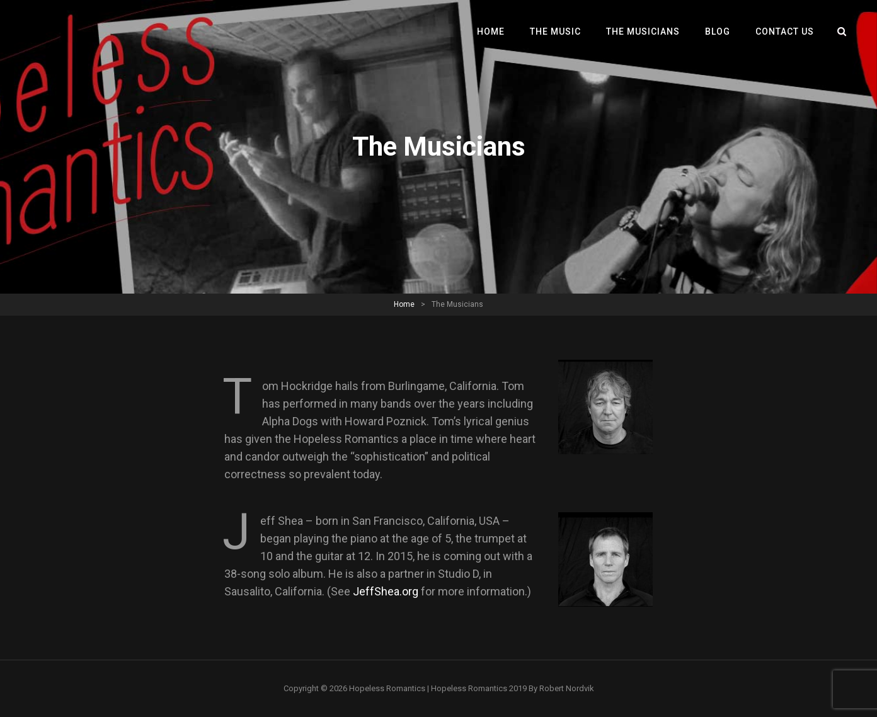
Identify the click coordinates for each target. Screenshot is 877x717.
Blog (717, 31)
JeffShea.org (385, 591)
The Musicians (643, 31)
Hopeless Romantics (387, 688)
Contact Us (784, 31)
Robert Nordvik (566, 688)
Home (491, 31)
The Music (555, 31)
